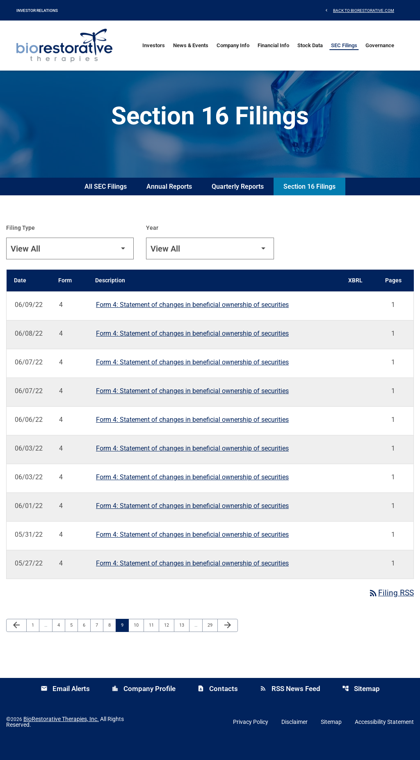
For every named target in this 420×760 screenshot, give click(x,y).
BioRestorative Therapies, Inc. (61, 735)
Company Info (233, 45)
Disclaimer (294, 738)
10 (138, 641)
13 (184, 641)
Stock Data (310, 45)
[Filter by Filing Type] (70, 264)
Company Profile (144, 704)
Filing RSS (391, 609)
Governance (379, 45)
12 (169, 641)
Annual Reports (169, 202)
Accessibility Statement (384, 738)
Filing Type (20, 243)
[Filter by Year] (210, 264)
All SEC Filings (105, 202)
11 (153, 641)
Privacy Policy (250, 738)
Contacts (217, 704)
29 (212, 641)
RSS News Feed (290, 704)
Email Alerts (65, 704)
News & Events (190, 45)
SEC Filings (344, 45)
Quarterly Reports (238, 202)
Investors (153, 45)
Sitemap (361, 704)
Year (152, 243)
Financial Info (273, 45)
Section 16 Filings (309, 202)
